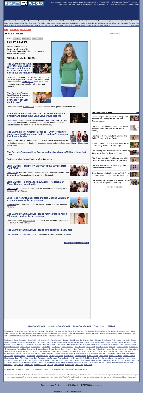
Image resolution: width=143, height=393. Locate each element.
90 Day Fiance (9, 21)
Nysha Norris (67, 351)
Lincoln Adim (46, 347)
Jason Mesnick (105, 342)
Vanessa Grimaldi (34, 353)
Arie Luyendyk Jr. (43, 340)
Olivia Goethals (89, 349)
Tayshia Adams (118, 344)
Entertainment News (91, 2)
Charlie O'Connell (40, 344)
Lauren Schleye (102, 351)
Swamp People (42, 335)
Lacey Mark (106, 360)
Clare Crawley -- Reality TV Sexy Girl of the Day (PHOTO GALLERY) (36, 167)
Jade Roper (111, 353)
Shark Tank (34, 25)
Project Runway (109, 333)
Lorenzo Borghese (17, 344)
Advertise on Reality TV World (59, 326)
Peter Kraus (131, 353)
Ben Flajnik (41, 342)
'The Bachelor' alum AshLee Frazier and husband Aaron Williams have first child (46, 153)
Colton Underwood (20, 340)
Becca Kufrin (32, 340)
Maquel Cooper (54, 349)
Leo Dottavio (56, 347)
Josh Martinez (59, 365)
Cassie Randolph (106, 344)
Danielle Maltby (81, 353)
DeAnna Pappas (117, 342)
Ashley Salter (119, 358)
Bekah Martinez (33, 351)
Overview (9, 38)
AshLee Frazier (25, 30)
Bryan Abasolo (22, 353)
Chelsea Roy (91, 351)
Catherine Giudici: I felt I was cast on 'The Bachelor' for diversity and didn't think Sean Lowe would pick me (36, 114)
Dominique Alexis (11, 362)
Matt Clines (88, 365)
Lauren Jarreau (112, 349)
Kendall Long (133, 347)
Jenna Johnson (99, 362)
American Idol (32, 331)
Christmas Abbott (40, 365)
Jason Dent (79, 365)
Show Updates (56, 2)
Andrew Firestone (73, 344)
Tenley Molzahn (80, 356)
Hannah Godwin (130, 344)
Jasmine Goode (74, 360)
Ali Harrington (100, 349)
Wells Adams (70, 353)
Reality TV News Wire (131, 2)
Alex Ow (50, 365)
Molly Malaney (69, 356)
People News (67, 2)
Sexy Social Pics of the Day (86, 4)
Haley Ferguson (51, 358)
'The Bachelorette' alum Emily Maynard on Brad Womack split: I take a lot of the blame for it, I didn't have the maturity (19, 68)
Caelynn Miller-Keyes (11, 347)
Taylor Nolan (44, 360)
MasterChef (90, 333)
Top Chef (60, 335)
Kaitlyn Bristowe (78, 143)
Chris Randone (80, 347)
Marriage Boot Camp (98, 23)
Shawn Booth (121, 353)
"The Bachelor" (13, 234)
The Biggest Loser (123, 331)
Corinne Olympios (20, 360)
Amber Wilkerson (10, 353)
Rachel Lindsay (56, 340)
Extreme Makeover (43, 333)
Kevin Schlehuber (112, 362)
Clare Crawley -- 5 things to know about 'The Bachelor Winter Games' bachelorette (35, 183)
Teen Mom (52, 335)
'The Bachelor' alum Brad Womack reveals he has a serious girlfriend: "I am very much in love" (18, 97)
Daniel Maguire (125, 360)
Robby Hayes (60, 362)
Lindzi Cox (96, 358)
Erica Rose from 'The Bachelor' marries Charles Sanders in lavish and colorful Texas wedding (38, 199)
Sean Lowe (49, 120)
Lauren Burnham (122, 347)
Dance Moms (8, 23)
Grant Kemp (88, 362)
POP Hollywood (116, 2)
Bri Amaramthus (10, 349)
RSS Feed (111, 326)
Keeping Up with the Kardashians (73, 333)
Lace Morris (8, 360)
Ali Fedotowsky (73, 342)
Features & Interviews (67, 4)
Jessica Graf (29, 365)
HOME (6, 30)
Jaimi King (135, 360)
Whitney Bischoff (19, 356)
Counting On (135, 21)
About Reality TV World (36, 326)
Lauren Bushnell (59, 353)
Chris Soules (106, 340)
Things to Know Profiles (105, 4)
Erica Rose (11, 205)
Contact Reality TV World (82, 326)
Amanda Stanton (63, 358)
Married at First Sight (113, 23)
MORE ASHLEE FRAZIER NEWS (76, 243)
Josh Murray (8, 356)
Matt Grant (127, 342)
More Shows (135, 25)
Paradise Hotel (134, 23)
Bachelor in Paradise (78, 21)
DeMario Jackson (33, 360)
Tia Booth (112, 347)
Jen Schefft (61, 344)
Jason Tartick (90, 347)
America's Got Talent (46, 331)
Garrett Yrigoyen (102, 347)
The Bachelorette (101, 331)
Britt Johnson (122, 349)
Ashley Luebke (10, 351)
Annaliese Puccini (79, 351)
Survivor (33, 335)
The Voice (68, 335)
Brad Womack (27, 82)
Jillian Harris (94, 342)
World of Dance (104, 25)
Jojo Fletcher (74, 340)
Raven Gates (63, 360)
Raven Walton (124, 362)
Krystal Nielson (57, 351)
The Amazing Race (20, 331)
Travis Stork (29, 344)
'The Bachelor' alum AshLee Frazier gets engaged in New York (39, 230)
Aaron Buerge (85, 344)
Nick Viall (66, 340)
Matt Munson (85, 360)
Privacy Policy (99, 326)
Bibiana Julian (133, 349)
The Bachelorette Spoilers (40, 369)
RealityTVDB (14, 30)
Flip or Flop (41, 23)
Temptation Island (79, 25)
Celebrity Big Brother (123, 21)
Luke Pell (69, 362)
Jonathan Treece (37, 362)
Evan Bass (102, 353)
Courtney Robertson (56, 356)
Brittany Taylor (114, 351)
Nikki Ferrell (31, 356)
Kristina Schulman (115, 356)
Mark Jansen (69, 365)
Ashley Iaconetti (76, 358)
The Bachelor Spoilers (22, 369)
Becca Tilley (19, 358)
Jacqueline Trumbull (127, 351)
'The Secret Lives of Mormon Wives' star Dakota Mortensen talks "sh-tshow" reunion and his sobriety (110, 128)
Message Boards (121, 4)
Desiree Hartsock (10, 342)
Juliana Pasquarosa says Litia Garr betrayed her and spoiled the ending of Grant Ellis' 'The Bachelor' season (110, 119)
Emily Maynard (32, 77)
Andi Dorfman (116, 340)
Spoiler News (78, 2)
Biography (17, 38)
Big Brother (112, 331)
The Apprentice (78, 331)
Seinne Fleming (77, 349)
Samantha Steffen (108, 358)
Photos (40, 38)
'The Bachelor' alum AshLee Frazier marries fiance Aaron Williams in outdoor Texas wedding (37, 215)
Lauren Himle (130, 358)
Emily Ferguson (39, 358)
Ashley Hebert (51, 342)
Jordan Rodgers (47, 353)
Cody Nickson (18, 365)
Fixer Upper (33, 23)
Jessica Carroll (32, 349)
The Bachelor (89, 331)
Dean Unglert (103, 356)
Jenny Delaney (66, 349)
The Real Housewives (123, 333)
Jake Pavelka (84, 342)
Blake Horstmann (67, 347)
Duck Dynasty (31, 333)
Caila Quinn (29, 358)
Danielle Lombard (129, 356)
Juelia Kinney (87, 358)
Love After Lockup (85, 23)
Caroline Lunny (21, 351)
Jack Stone (115, 360)
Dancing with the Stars (17, 333)
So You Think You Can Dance (19, 335)
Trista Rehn (95, 344)
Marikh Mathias (45, 351)
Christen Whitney (24, 362)
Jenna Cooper (43, 349)
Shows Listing (134, 4)
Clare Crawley (12, 173)
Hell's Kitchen (55, 333)
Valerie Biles (21, 349)
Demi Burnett (35, 347)
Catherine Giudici (14, 120)
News (34, 38)
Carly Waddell (93, 353)
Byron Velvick (52, 344)
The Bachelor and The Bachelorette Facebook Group (69, 369)
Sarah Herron (78, 362)
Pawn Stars (99, 333)
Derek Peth (54, 360)
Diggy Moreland (49, 362)
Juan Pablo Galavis (129, 340)
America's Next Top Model (63, 331)
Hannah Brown (25, 347)
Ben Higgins (12, 145)
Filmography (26, 38)
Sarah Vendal (96, 360)
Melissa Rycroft (92, 356)
